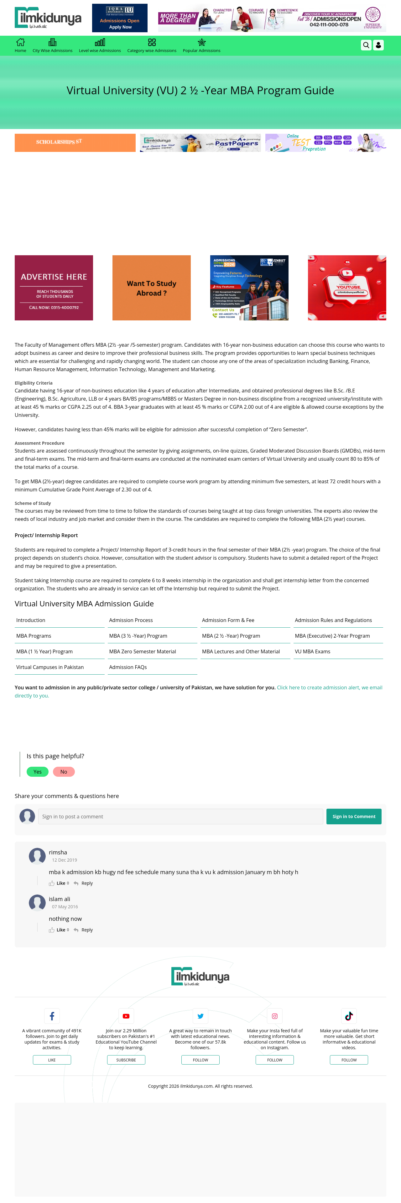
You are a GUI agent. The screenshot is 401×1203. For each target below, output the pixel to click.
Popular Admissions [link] (202, 45)
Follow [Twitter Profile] (200, 1060)
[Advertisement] (200, 200)
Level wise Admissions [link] (100, 45)
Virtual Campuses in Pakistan (50, 667)
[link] (121, 18)
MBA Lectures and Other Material (241, 651)
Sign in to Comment (354, 816)
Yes (38, 771)
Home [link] (20, 45)
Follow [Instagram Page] (274, 1060)
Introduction (30, 620)
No (63, 771)
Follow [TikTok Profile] (349, 1060)
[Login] (378, 45)
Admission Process (131, 620)
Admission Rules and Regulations (333, 620)
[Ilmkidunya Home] (49, 18)
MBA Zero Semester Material (142, 651)
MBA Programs (33, 635)
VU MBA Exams (313, 651)
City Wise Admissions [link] (52, 45)
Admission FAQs (128, 667)
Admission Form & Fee (228, 620)
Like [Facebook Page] (52, 1060)
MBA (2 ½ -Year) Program (231, 635)
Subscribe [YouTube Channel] (126, 1060)
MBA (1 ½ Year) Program (44, 651)
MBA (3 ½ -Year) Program (138, 635)
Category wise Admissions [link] (151, 45)
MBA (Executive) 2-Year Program (332, 635)
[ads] (54, 288)
